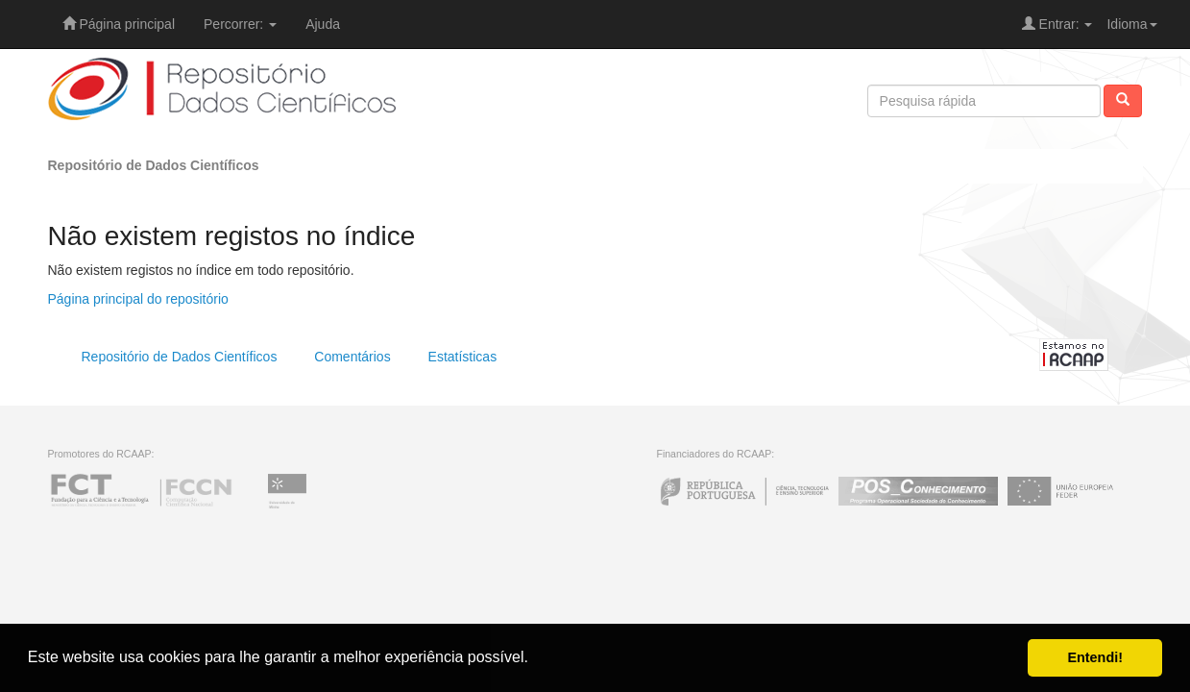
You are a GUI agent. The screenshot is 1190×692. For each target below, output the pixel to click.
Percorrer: (240, 24)
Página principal (119, 24)
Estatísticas (463, 356)
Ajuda (322, 24)
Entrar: (1057, 24)
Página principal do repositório (138, 299)
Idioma (1131, 24)
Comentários (352, 356)
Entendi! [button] (1095, 657)
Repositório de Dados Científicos (153, 165)
